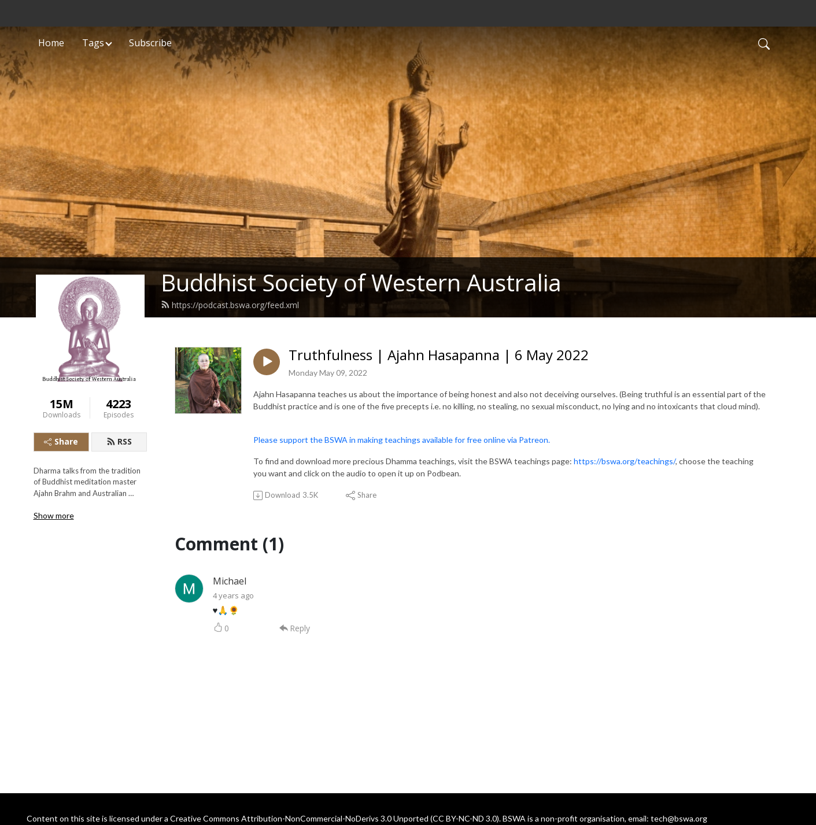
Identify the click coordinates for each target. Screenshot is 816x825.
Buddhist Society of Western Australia (361, 282)
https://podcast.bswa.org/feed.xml (230, 304)
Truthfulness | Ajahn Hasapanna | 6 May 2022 (439, 355)
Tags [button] (93, 42)
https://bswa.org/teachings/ (624, 461)
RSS (119, 441)
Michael (229, 581)
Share (61, 441)
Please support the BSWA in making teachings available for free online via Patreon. (401, 440)
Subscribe (150, 42)
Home (51, 42)
